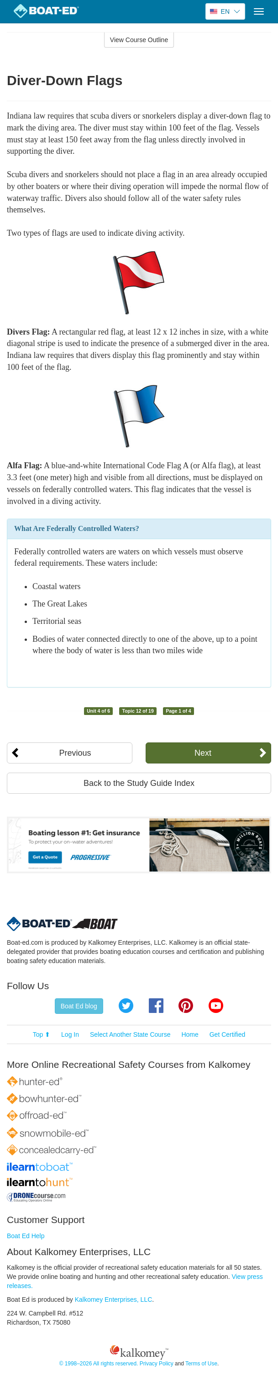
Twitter (126, 1005)
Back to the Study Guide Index (139, 783)
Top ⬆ (41, 1034)
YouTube (216, 1005)
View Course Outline (139, 39)
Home (189, 1034)
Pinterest (185, 1005)
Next (202, 753)
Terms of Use (201, 1363)
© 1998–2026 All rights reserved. (98, 1363)
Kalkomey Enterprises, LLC (113, 1299)
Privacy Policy (156, 1363)
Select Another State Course (130, 1034)
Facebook (156, 1005)
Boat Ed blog (79, 1006)
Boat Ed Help (26, 1236)
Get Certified (228, 1034)
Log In (70, 1034)
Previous (75, 753)
